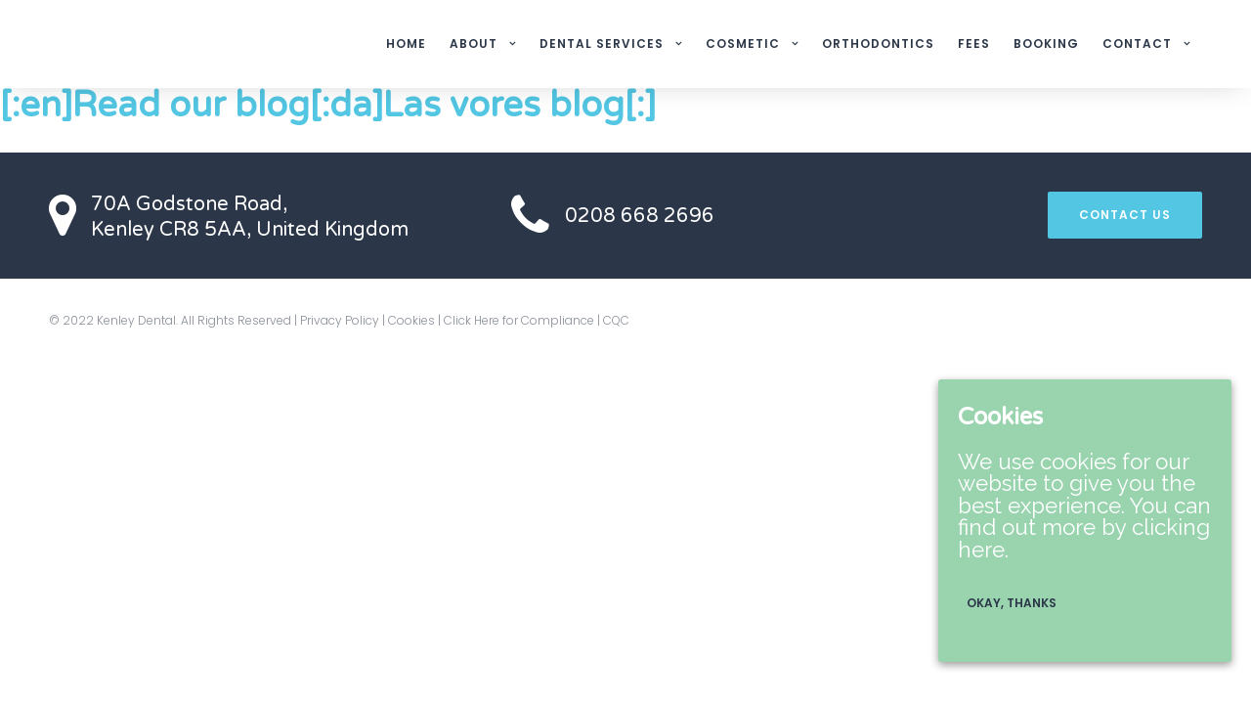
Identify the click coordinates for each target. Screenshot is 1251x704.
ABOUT (473, 43)
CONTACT (1137, 43)
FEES (974, 43)
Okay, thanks (1012, 602)
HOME (406, 43)
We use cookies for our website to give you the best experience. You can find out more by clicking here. (1084, 505)
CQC (616, 320)
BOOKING (1046, 43)
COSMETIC (743, 43)
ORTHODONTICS (878, 43)
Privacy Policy (339, 320)
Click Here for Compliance (519, 320)
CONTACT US (1125, 214)
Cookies (411, 320)
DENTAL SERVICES (601, 43)
